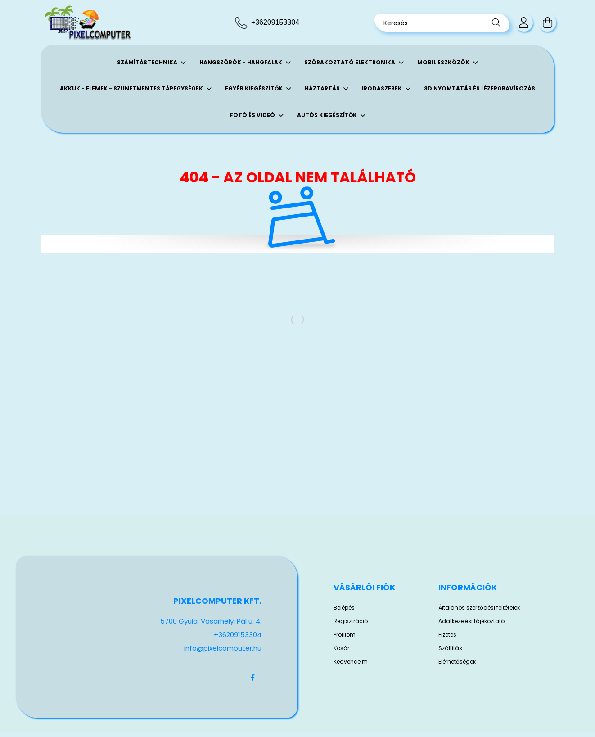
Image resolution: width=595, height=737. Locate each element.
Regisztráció (351, 621)
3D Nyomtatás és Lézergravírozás (479, 88)
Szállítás (450, 648)
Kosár (341, 648)
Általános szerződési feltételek (479, 608)
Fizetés (447, 635)
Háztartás (323, 88)
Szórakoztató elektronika (350, 62)
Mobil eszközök (444, 62)
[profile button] (524, 23)
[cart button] (547, 23)
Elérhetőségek (457, 662)
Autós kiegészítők (327, 115)
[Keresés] (441, 23)
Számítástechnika (148, 62)
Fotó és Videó (253, 115)
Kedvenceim (351, 662)
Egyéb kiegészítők (254, 88)
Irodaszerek (382, 88)
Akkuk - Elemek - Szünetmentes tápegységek (132, 88)
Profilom (345, 635)
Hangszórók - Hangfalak (241, 62)
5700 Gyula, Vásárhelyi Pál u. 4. (210, 621)
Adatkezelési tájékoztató (471, 621)
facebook (252, 678)
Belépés (344, 608)
